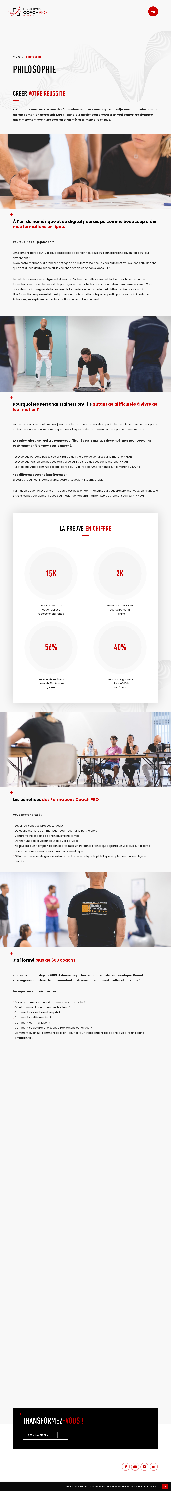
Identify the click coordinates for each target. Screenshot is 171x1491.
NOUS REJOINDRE (38, 1434)
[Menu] (153, 11)
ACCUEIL (18, 56)
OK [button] (165, 1486)
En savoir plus (146, 1486)
